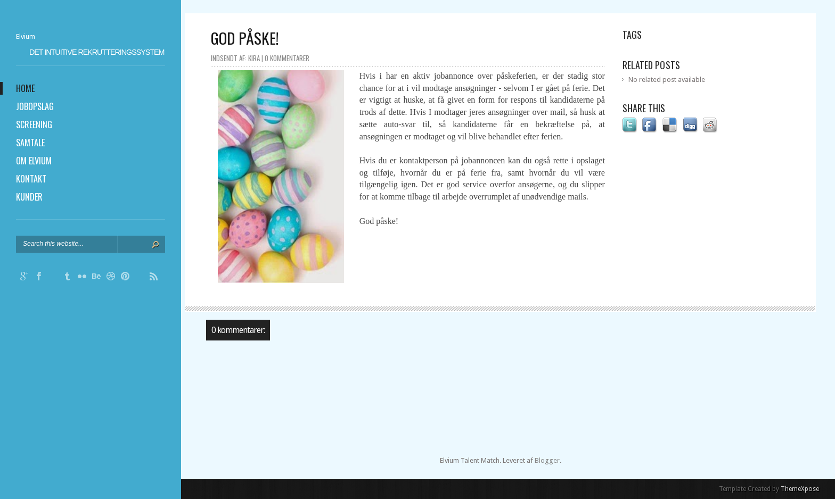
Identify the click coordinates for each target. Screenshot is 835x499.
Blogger (547, 460)
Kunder (29, 196)
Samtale (30, 142)
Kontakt (31, 178)
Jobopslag (35, 106)
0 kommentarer (287, 58)
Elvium (25, 36)
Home (25, 88)
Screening (34, 124)
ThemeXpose (800, 489)
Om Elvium (34, 160)
